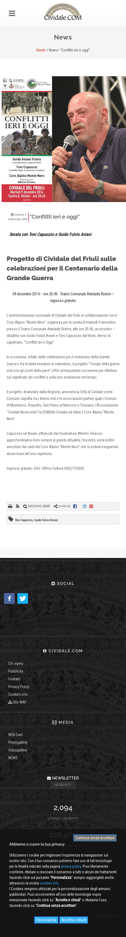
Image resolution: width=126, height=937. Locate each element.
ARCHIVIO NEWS (36, 506)
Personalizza (46, 920)
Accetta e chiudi (73, 920)
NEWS (12, 758)
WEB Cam (15, 735)
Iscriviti (63, 785)
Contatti (14, 679)
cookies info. (50, 883)
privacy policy (71, 866)
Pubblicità (15, 671)
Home (40, 50)
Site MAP (17, 702)
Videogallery (17, 750)
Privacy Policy (18, 687)
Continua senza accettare (95, 838)
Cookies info (18, 694)
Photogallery (17, 742)
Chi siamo (15, 663)
